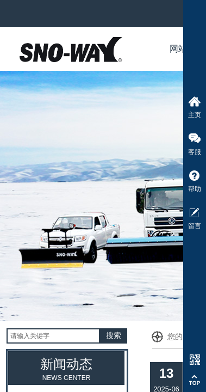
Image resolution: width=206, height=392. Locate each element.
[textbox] (53, 336)
